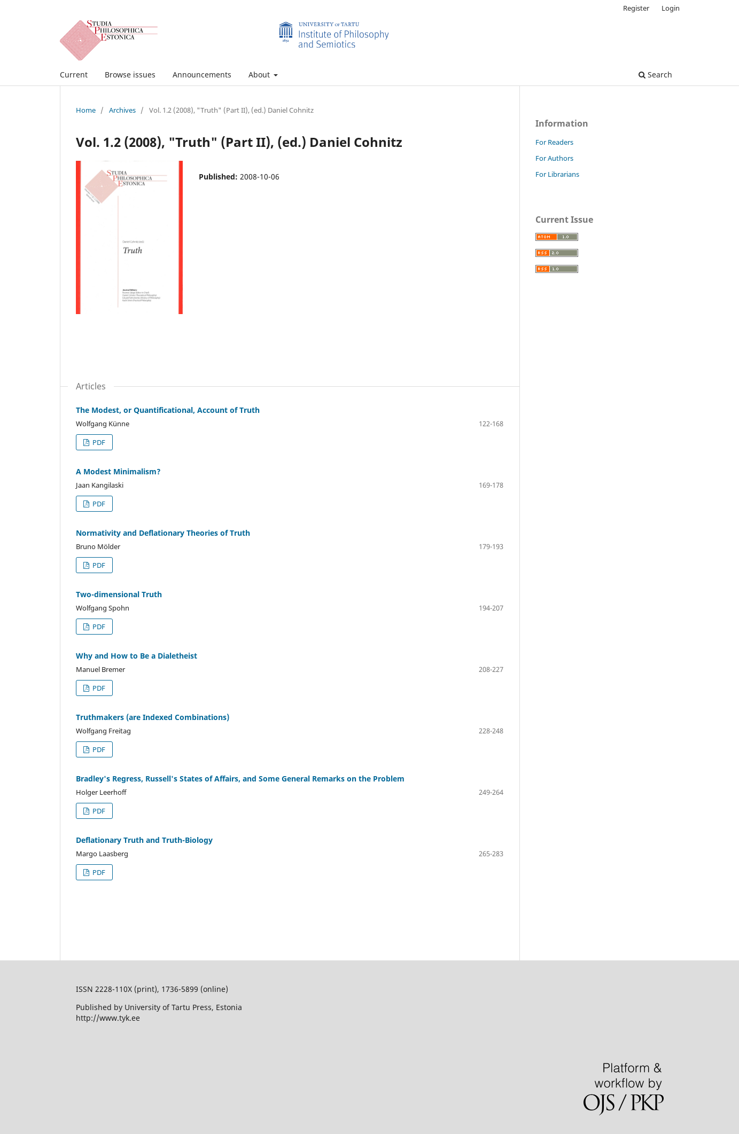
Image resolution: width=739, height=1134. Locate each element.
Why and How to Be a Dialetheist (136, 656)
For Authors (554, 158)
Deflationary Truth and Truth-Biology (144, 840)
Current (74, 74)
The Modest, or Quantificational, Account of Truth (168, 410)
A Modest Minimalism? (118, 471)
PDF (98, 442)
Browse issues (130, 74)
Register (636, 8)
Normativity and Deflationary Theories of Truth (163, 533)
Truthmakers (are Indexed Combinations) (152, 717)
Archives (122, 110)
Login (671, 8)
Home (86, 110)
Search (655, 74)
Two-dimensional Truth (119, 594)
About (260, 74)
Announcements (202, 74)
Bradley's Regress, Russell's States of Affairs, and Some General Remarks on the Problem (240, 778)
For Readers (554, 142)
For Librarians (557, 174)
